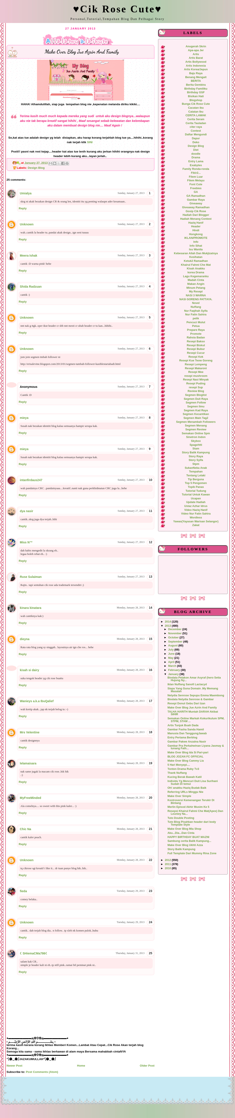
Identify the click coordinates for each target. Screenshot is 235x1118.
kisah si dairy (29, 670)
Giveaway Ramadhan (196, 207)
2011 (168, 864)
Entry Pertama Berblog (182, 737)
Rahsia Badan (196, 337)
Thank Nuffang (177, 772)
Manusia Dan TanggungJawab (187, 733)
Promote (195, 333)
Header (196, 226)
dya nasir (26, 511)
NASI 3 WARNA (196, 295)
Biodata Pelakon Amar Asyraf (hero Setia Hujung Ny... (194, 679)
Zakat (195, 525)
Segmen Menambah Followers (195, 421)
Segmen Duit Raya (196, 398)
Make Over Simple (179, 796)
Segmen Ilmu (196, 406)
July (171, 649)
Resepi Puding (195, 383)
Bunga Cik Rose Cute (196, 103)
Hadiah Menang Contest (196, 218)
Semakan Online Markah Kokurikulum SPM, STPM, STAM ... (196, 720)
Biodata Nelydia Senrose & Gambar (191, 699)
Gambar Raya (196, 199)
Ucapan (196, 498)
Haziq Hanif (195, 222)
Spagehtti (196, 444)
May (171, 657)
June (171, 653)
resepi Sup (196, 387)
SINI (90, 142)
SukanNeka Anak (196, 467)
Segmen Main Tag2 (195, 418)
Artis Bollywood (195, 61)
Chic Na (25, 829)
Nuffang (196, 306)
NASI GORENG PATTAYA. (195, 299)
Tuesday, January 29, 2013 (130, 890)
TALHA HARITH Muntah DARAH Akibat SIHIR (193, 713)
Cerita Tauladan (196, 123)
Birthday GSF (196, 92)
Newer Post (14, 1065)
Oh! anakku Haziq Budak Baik (187, 787)
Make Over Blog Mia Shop (184, 828)
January (174, 674)
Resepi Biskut (196, 345)
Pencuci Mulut (195, 322)
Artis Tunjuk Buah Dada (183, 725)
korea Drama (196, 272)
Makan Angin (195, 283)
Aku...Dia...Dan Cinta (181, 832)
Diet (195, 149)
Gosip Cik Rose (196, 211)
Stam (196, 448)
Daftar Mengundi (196, 134)
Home (81, 1065)
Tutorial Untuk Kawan (196, 494)
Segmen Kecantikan (196, 414)
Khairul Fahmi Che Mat (196, 264)
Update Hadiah (196, 502)
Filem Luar (196, 176)
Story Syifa (196, 460)
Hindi (195, 230)
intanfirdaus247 (31, 480)
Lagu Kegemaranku (195, 276)
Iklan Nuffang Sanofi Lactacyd (187, 684)
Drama (195, 157)
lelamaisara (28, 763)
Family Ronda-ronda (196, 168)
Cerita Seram (195, 119)
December (175, 629)
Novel (196, 303)
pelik (196, 318)
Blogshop (196, 100)
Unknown (27, 224)
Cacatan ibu (196, 107)
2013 (168, 625)
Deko (196, 142)
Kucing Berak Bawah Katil (185, 777)
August (173, 645)
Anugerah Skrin (196, 46)
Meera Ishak (28, 255)
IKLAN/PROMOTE (195, 237)
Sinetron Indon (195, 437)
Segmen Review (195, 429)
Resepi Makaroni (196, 368)
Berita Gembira (196, 84)
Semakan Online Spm (196, 433)
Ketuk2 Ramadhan (196, 260)
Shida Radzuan (31, 286)
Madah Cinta (196, 280)
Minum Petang (195, 287)
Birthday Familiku (195, 88)
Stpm (195, 464)
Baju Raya (195, 73)
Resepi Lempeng (196, 364)
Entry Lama (195, 161)
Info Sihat (196, 245)
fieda (23, 891)
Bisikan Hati (196, 96)
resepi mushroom (195, 375)
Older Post (147, 1065)
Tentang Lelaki (195, 475)
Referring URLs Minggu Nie (185, 791)
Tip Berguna (196, 479)
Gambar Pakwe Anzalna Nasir (187, 741)
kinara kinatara (30, 608)
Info (195, 241)
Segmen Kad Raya (196, 410)
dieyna (24, 639)
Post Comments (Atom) (42, 1072)
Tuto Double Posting (181, 818)
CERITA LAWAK (196, 115)
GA (196, 191)
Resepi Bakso (196, 341)
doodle (195, 153)
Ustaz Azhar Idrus (195, 506)
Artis (196, 54)
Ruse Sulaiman (31, 577)
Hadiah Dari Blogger (196, 214)
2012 (168, 860)
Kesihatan (196, 257)
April (171, 662)
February (174, 670)
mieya (24, 418)
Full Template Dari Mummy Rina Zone (192, 853)
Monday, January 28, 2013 (130, 607)
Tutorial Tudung (196, 490)
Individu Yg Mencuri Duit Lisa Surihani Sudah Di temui (193, 782)
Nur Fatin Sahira (195, 314)
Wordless (196, 517)
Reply (23, 208)
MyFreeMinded (30, 798)
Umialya (26, 193)
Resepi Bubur (196, 349)
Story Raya (196, 456)
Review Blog (196, 391)
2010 (168, 868)
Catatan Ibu (195, 111)
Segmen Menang (196, 425)
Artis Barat (196, 57)
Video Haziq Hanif (196, 509)
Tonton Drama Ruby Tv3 (183, 768)
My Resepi (196, 291)
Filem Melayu (195, 180)
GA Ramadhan (195, 195)
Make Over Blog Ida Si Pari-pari (188, 752)
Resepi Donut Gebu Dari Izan (186, 703)
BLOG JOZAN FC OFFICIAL (185, 756)
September (175, 641)
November (175, 633)
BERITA (196, 80)
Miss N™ (26, 542)
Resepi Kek (195, 356)
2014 (168, 621)
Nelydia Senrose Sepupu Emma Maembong (196, 695)
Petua (196, 326)
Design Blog (36, 167)
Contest (196, 130)
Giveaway (196, 203)
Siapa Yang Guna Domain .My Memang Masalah (193, 690)
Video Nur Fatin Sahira (196, 513)
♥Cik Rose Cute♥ (117, 9)
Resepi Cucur (196, 352)
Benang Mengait (195, 77)
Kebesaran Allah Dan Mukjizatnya (196, 253)
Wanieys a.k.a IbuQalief (37, 701)
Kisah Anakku (196, 268)
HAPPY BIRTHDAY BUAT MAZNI (188, 837)
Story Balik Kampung (196, 452)
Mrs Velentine (29, 732)
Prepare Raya (196, 329)
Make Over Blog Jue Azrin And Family (192, 707)
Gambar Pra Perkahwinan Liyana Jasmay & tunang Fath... (196, 747)
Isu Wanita (196, 249)
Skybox (196, 441)
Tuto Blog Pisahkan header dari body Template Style (192, 823)
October (174, 637)
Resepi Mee (195, 372)
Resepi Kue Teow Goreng (195, 360)
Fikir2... (196, 172)
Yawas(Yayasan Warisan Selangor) (195, 521)
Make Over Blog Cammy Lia (186, 760)
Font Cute (195, 184)
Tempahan (196, 471)
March (172, 665)
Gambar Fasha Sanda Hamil (186, 729)
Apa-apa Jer (196, 50)
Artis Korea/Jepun (196, 69)
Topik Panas (196, 487)
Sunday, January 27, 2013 (131, 193)
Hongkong (196, 234)
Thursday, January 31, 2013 (130, 953)
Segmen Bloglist (195, 395)
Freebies (195, 188)
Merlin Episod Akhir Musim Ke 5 (188, 806)
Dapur (196, 138)
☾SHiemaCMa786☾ (34, 953)
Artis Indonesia (196, 65)
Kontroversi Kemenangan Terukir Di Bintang (191, 802)
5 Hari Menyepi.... (179, 764)
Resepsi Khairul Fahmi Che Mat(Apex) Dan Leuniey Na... (195, 812)
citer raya (196, 126)
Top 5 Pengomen (196, 483)
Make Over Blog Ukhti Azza (185, 845)
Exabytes (196, 165)
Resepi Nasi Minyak (196, 379)
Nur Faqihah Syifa (196, 310)
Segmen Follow (196, 402)
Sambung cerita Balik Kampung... (189, 841)
